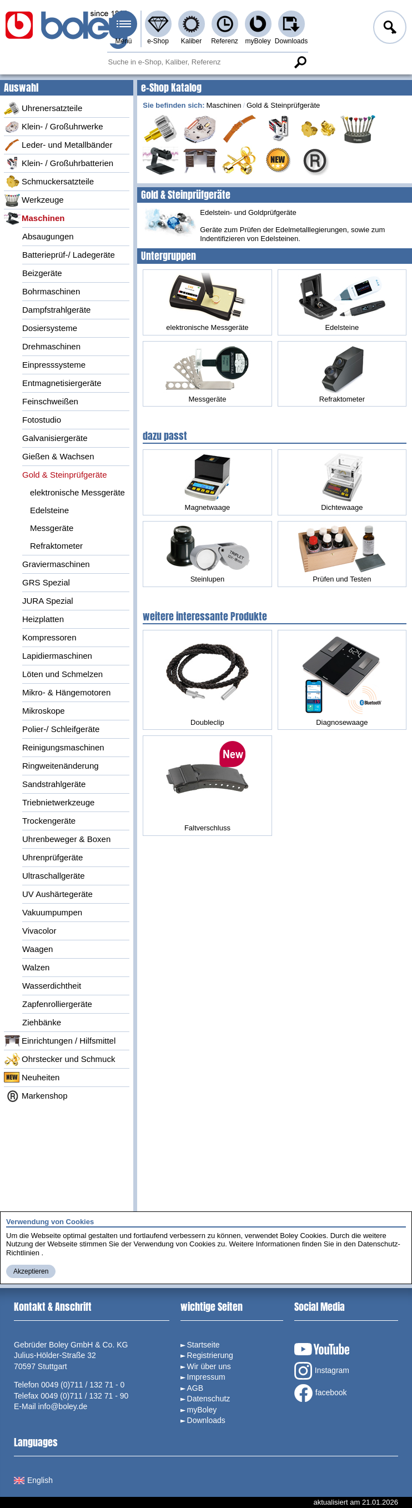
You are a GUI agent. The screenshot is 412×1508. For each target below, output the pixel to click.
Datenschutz (208, 1398)
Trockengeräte (49, 820)
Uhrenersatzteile (43, 108)
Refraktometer (56, 545)
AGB (195, 1388)
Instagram (321, 1371)
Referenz (224, 41)
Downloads (291, 41)
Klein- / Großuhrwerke (53, 126)
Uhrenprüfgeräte (52, 857)
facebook (320, 1393)
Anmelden (388, 29)
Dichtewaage (342, 482)
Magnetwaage (207, 482)
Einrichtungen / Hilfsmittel (59, 1041)
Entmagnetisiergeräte (62, 383)
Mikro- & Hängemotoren (66, 692)
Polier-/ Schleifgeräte (60, 729)
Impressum (206, 1376)
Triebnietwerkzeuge (58, 802)
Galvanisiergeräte (55, 438)
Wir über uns (209, 1366)
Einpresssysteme (54, 364)
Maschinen (34, 218)
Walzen (35, 967)
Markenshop (36, 1096)
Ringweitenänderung (60, 765)
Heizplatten (43, 619)
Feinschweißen (50, 401)
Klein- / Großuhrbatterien (58, 163)
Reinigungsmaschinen (63, 747)
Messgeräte (51, 528)
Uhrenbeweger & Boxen (66, 839)
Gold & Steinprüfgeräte (64, 474)
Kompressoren (49, 637)
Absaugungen (48, 236)
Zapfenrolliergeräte (57, 1004)
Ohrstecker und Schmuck (59, 1059)
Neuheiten (31, 1077)
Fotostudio (41, 419)
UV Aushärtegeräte (57, 894)
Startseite (203, 1344)
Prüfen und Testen (342, 553)
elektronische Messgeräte (77, 492)
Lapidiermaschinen (57, 655)
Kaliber (191, 41)
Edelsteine (49, 510)
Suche (300, 62)
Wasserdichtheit (51, 985)
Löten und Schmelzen (62, 674)
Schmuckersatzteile (49, 181)
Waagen (37, 949)
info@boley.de (63, 1406)
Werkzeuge (34, 200)
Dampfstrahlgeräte (56, 309)
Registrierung (210, 1355)
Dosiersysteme (49, 328)
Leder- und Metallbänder (58, 145)
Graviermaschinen (56, 564)
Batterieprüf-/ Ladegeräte (68, 254)
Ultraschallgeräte (53, 875)
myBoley (257, 41)
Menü (123, 41)
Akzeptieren (30, 1271)
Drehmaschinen (51, 346)
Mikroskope (43, 710)
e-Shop (158, 41)
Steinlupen (207, 553)
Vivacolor (39, 930)
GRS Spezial (46, 582)
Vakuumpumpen (52, 912)
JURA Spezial (47, 600)
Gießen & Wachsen (58, 456)
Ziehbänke (41, 1022)
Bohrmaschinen (51, 291)
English (33, 1480)
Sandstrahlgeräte (54, 784)
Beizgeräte (42, 273)
